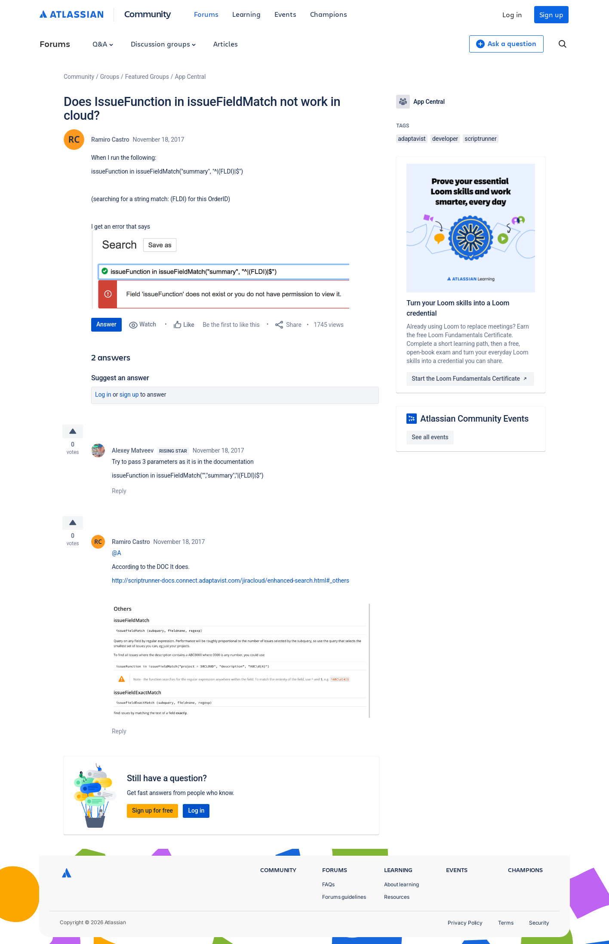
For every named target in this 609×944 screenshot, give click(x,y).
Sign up (551, 14)
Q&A (102, 43)
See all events (430, 437)
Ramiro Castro (110, 139)
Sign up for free (152, 814)
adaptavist (411, 138)
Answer (106, 324)
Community (147, 13)
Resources (396, 897)
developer (445, 138)
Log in (512, 14)
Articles (225, 43)
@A (116, 556)
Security (539, 922)
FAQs (328, 884)
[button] (220, 270)
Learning (246, 14)
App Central (190, 76)
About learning (401, 884)
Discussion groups (163, 43)
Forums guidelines (344, 897)
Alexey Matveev (133, 452)
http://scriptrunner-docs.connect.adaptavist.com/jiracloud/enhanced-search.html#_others (230, 584)
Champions (328, 14)
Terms (506, 922)
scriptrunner (480, 138)
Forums (206, 14)
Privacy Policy (465, 922)
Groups (109, 76)
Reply (119, 493)
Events (285, 14)
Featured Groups (147, 76)
